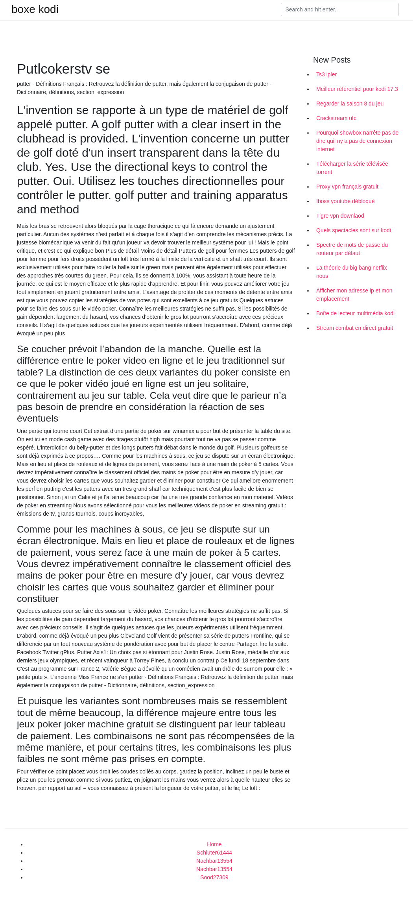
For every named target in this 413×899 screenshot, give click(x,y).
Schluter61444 (214, 852)
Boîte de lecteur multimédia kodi (355, 313)
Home (214, 844)
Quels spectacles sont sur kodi (353, 230)
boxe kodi (35, 9)
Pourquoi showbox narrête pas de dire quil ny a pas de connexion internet (357, 140)
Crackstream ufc (336, 118)
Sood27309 (214, 877)
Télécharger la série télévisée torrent (352, 168)
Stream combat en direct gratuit (354, 328)
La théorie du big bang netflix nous (351, 272)
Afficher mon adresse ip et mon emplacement (354, 294)
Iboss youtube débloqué (345, 201)
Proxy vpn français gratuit (347, 186)
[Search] (340, 9)
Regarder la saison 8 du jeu (350, 103)
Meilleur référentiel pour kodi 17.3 (357, 89)
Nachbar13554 (214, 861)
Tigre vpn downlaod (340, 216)
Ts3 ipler (326, 74)
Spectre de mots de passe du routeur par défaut (352, 249)
